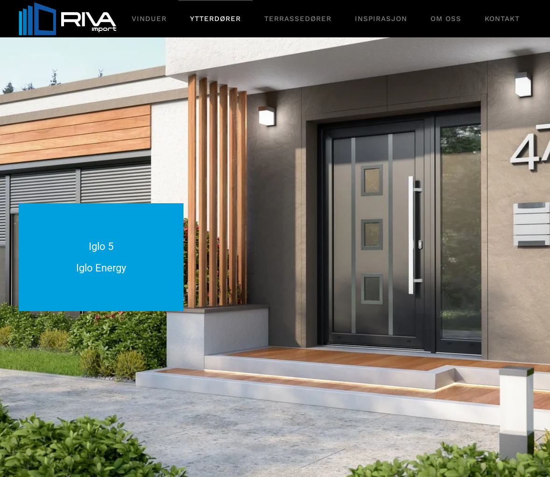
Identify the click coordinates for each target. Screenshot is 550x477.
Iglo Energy (101, 268)
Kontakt (502, 18)
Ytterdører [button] (215, 18)
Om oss (445, 18)
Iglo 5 (101, 246)
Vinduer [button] (149, 18)
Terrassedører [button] (297, 18)
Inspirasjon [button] (381, 18)
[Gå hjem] (69, 18)
